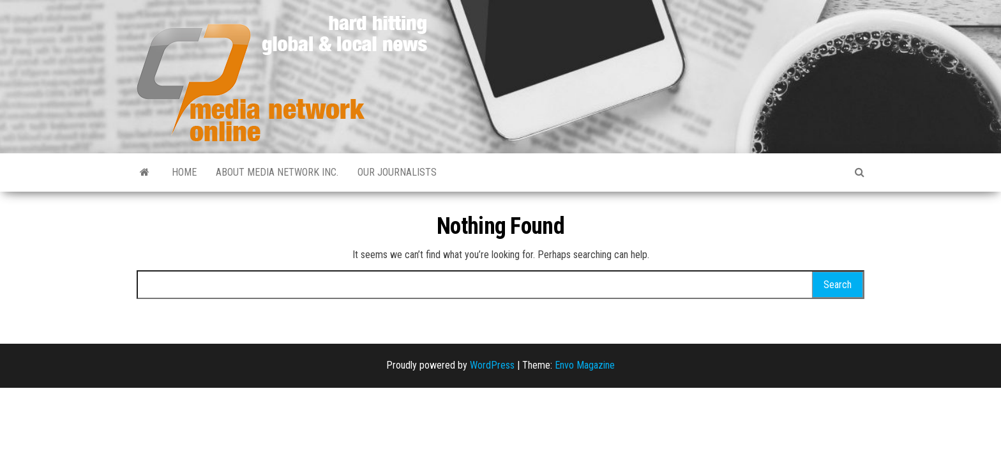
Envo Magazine (585, 365)
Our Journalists (397, 172)
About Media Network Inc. (277, 172)
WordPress (492, 365)
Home (184, 172)
